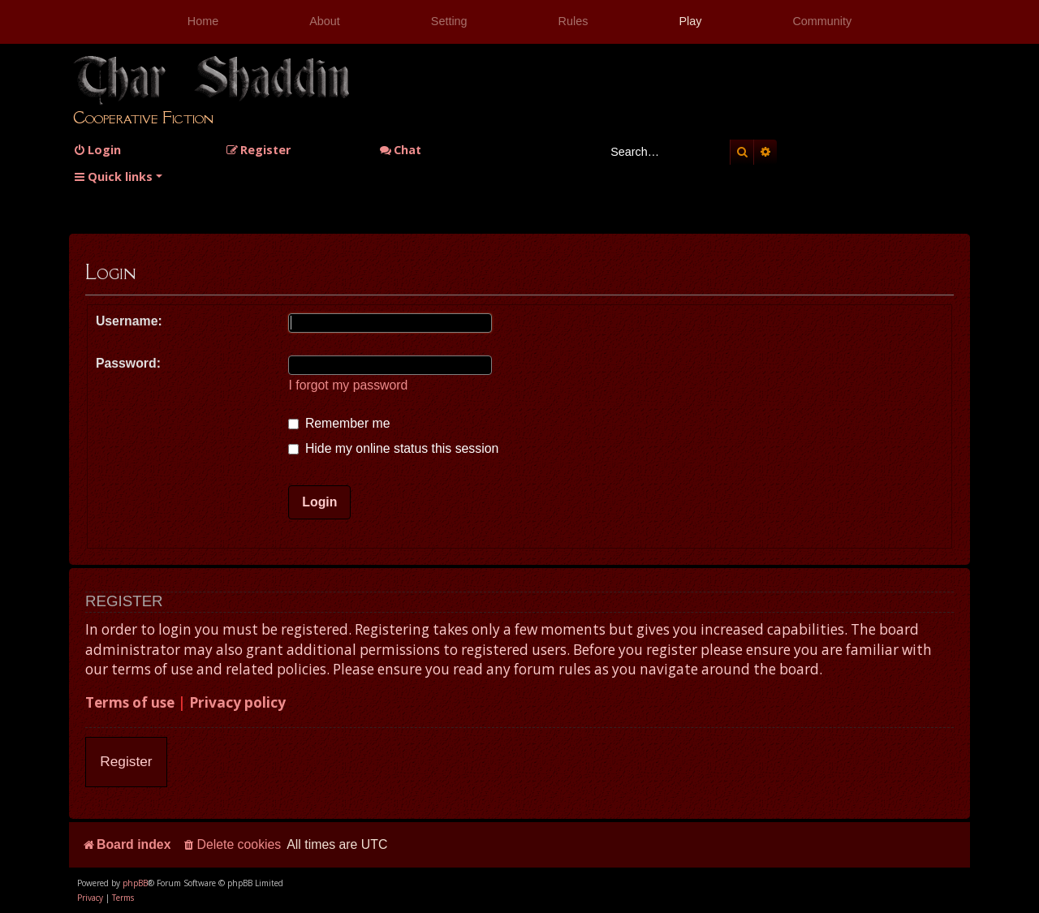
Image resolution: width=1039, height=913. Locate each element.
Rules (573, 21)
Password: (128, 363)
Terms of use (130, 702)
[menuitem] (97, 150)
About (324, 21)
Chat (400, 149)
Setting (449, 21)
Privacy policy (237, 702)
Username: (129, 321)
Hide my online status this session (393, 448)
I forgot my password (347, 385)
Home (203, 21)
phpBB (135, 883)
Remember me (339, 423)
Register (126, 761)
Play (690, 21)
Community (821, 21)
